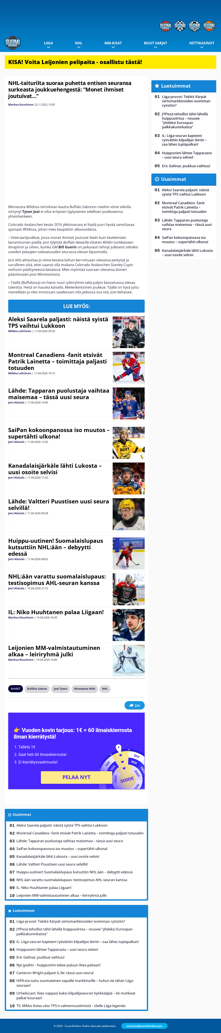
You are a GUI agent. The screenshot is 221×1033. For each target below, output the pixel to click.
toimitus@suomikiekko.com (144, 1026)
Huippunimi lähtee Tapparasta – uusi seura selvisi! (57, 949)
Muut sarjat (155, 43)
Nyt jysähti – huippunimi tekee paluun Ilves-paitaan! (58, 965)
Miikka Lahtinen (19, 331)
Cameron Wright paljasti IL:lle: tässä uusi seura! (55, 972)
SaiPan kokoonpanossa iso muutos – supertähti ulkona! (59, 433)
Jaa (134, 705)
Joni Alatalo (16, 402)
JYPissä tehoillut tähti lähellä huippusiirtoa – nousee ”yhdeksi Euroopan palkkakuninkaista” (74, 931)
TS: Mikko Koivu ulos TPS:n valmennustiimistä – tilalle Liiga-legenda (70, 1005)
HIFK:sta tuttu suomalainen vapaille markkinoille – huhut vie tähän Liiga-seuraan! (75, 983)
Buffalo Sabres (37, 689)
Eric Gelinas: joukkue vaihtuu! (40, 957)
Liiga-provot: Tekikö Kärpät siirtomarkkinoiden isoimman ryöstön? (70, 921)
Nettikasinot (201, 43)
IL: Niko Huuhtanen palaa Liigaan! (56, 612)
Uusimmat (22, 814)
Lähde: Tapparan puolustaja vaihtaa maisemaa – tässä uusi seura (58, 394)
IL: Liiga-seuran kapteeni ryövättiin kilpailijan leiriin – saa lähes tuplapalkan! (77, 941)
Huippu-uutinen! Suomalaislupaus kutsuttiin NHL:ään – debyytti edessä (55, 547)
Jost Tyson (60, 689)
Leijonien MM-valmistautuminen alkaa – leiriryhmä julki (54, 651)
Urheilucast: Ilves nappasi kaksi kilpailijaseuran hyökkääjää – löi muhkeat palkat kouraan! (75, 995)
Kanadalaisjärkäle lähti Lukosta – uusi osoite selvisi (55, 469)
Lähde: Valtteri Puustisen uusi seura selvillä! (58, 504)
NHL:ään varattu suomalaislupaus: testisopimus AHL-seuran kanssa (57, 579)
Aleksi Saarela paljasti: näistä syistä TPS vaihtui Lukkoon (58, 322)
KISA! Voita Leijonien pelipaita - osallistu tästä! (75, 62)
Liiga (48, 43)
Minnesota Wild (84, 689)
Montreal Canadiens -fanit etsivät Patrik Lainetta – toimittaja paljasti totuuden (57, 361)
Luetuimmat (24, 910)
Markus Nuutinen (21, 104)
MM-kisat (113, 43)
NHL (78, 43)
